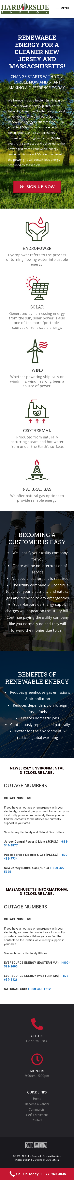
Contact (37, 1120)
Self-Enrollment (37, 1115)
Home (37, 1099)
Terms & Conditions (52, 1156)
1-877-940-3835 (37, 1041)
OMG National (52, 1160)
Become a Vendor (37, 1104)
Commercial (37, 1109)
